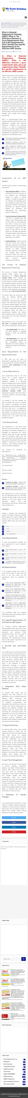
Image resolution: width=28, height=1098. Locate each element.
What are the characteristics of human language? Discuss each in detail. (18, 1015)
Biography (6, 1061)
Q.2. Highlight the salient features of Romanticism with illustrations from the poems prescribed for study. (18, 981)
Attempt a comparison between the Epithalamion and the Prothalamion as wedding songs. (18, 971)
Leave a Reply (17, 51)
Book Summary (8, 1064)
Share (14, 822)
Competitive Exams (9, 1066)
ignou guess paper (9, 1084)
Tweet (14, 817)
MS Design (17, 1096)
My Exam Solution (13, 1094)
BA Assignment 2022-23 (10, 1059)
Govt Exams (7, 1071)
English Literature (9, 1069)
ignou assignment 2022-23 (11, 1081)
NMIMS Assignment (9, 1079)
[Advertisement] (14, 902)
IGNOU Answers (8, 1076)
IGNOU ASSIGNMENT (9, 1074)
